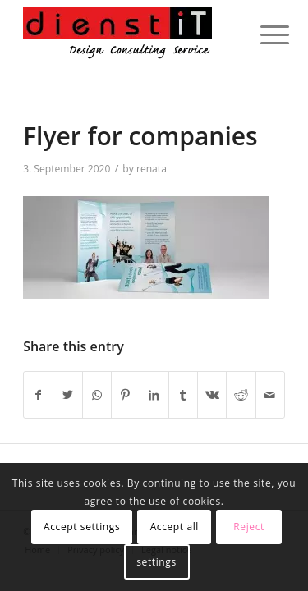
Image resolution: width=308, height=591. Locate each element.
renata (151, 169)
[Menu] (262, 34)
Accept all (174, 527)
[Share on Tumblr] (183, 395)
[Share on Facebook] (38, 395)
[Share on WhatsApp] (97, 395)
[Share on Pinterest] (126, 395)
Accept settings (82, 527)
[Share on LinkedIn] (154, 395)
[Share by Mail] (270, 395)
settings (156, 562)
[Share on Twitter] (67, 395)
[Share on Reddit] (241, 395)
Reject (248, 527)
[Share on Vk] (212, 395)
